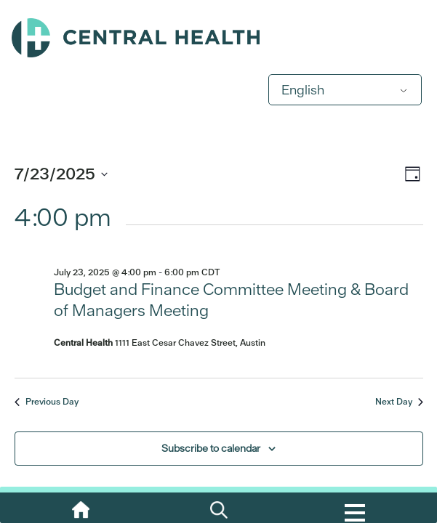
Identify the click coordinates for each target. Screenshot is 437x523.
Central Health (218, 37)
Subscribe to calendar (210, 448)
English (302, 89)
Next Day (399, 402)
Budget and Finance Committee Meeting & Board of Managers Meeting (231, 300)
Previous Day (47, 402)
